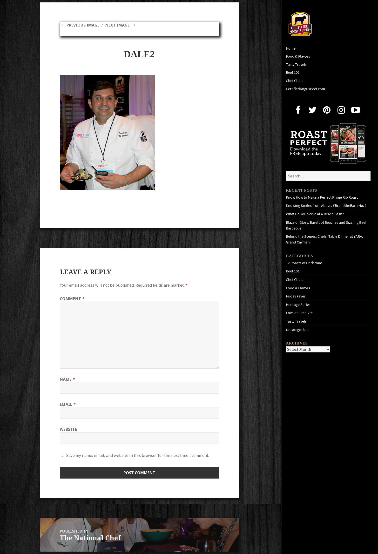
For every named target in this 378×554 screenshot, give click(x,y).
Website (68, 429)
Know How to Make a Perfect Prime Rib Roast (322, 197)
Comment (72, 298)
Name (67, 379)
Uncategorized (298, 329)
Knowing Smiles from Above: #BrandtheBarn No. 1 (326, 205)
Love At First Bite (299, 312)
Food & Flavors (298, 56)
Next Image (117, 25)
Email (68, 404)
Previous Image (83, 25)
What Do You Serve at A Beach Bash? (315, 213)
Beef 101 (293, 72)
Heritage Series (298, 304)
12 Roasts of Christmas (304, 262)
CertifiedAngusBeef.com (305, 88)
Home (291, 48)
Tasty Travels (296, 64)
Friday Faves (296, 296)
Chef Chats (294, 80)
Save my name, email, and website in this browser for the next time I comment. (137, 455)
